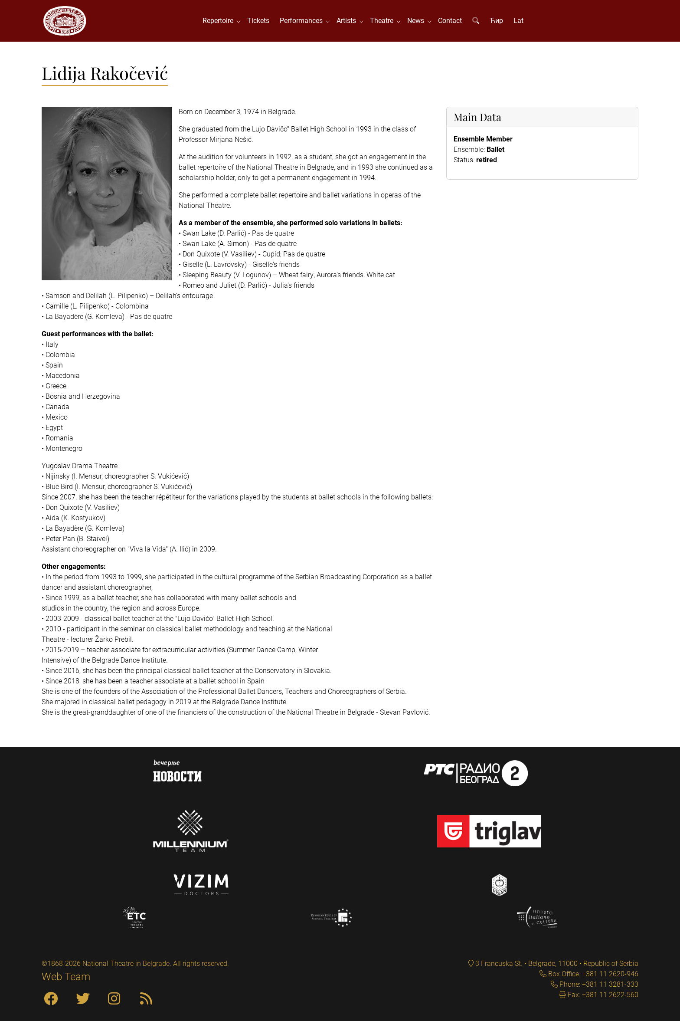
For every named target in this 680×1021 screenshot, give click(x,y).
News (418, 21)
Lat (519, 21)
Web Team (66, 977)
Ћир (497, 21)
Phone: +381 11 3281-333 (598, 984)
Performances (304, 21)
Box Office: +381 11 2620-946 (592, 974)
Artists (348, 21)
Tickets (259, 21)
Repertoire (220, 21)
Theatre (384, 21)
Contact (451, 21)
